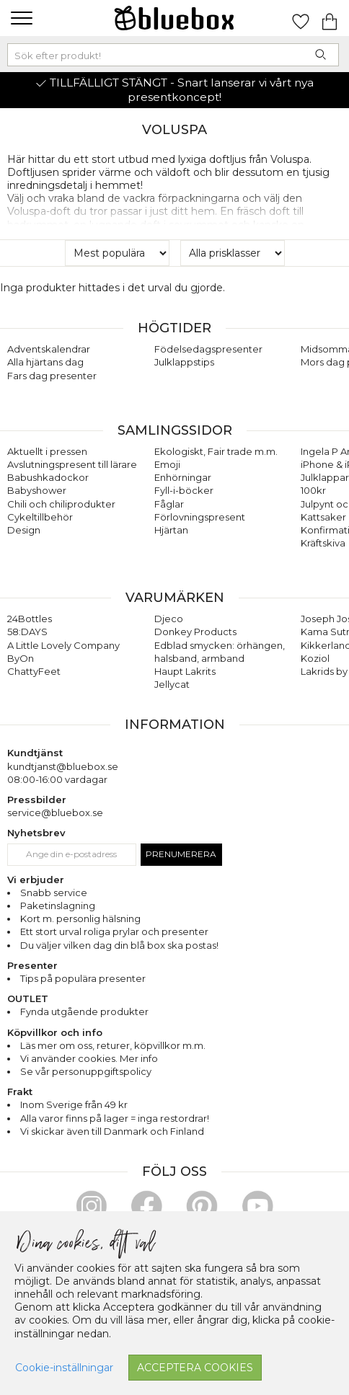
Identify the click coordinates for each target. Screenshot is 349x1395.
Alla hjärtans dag (45, 362)
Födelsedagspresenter (208, 349)
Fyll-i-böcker (183, 490)
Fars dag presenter (52, 375)
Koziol (315, 658)
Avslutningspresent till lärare (72, 464)
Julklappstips (184, 362)
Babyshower (36, 490)
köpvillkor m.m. (170, 1045)
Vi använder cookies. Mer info (89, 1058)
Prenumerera (181, 854)
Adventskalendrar (48, 349)
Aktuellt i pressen (47, 451)
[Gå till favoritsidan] (300, 18)
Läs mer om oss (56, 1045)
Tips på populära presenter (83, 978)
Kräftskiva (323, 543)
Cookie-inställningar (64, 1367)
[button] (20, 18)
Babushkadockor (48, 477)
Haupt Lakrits (185, 671)
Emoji (167, 464)
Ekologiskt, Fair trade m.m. (216, 451)
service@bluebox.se (55, 812)
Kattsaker (323, 517)
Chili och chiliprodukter (61, 504)
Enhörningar (182, 477)
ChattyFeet (34, 671)
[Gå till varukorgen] (329, 18)
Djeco (168, 618)
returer (113, 1045)
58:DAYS (27, 631)
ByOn (20, 658)
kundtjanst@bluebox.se (62, 766)
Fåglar (169, 504)
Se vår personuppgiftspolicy (85, 1071)
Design (23, 530)
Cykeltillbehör (40, 517)
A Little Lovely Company (63, 645)
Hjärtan (171, 530)
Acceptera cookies (195, 1367)
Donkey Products (195, 631)
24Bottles (29, 618)
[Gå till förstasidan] (174, 18)
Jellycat (172, 684)
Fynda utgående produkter (84, 1011)
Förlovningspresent (199, 517)
